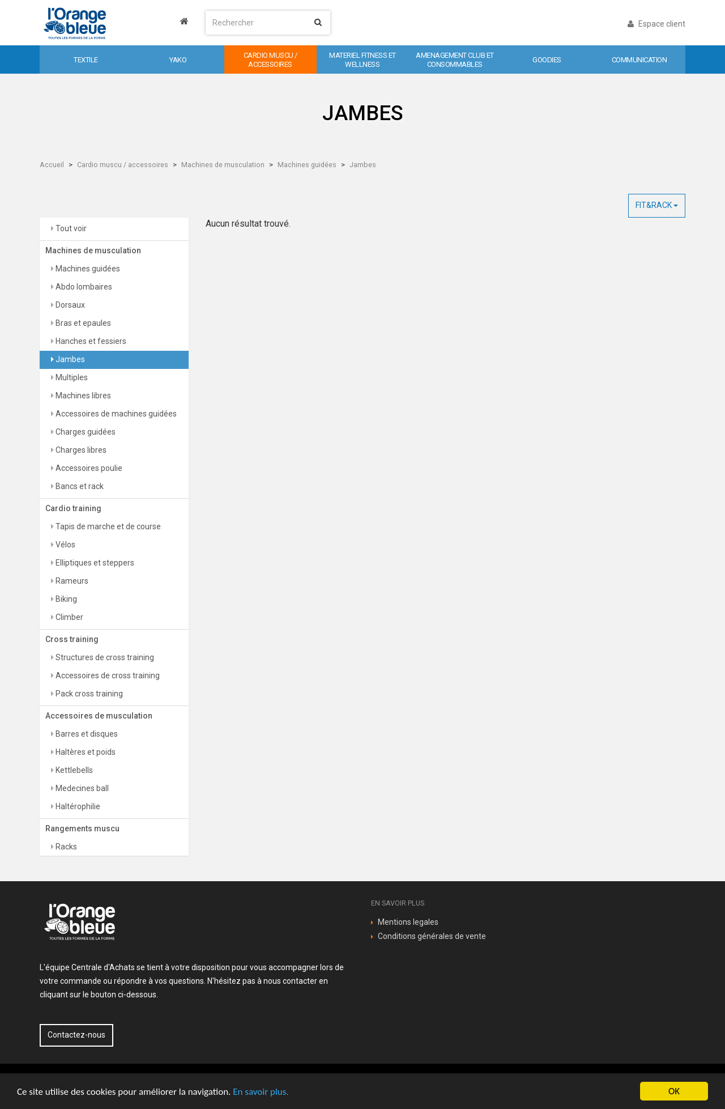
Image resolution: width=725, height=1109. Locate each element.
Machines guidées (307, 164)
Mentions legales (408, 922)
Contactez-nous (76, 1034)
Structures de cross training (104, 657)
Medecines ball (81, 788)
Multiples (71, 377)
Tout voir (70, 228)
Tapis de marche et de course (107, 526)
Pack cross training (88, 693)
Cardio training (73, 508)
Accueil (52, 164)
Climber (68, 617)
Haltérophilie (77, 806)
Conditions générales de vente (432, 936)
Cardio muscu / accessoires (122, 164)
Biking (65, 599)
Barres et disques (86, 733)
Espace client (656, 23)
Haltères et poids (85, 752)
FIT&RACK (657, 205)
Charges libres (80, 449)
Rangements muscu (82, 828)
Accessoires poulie (88, 468)
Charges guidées (85, 431)
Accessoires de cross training (107, 675)
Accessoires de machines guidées (115, 413)
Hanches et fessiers (90, 341)
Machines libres (82, 395)
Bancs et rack (79, 486)
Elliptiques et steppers (94, 562)
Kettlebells (73, 770)
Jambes (362, 164)
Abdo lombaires (83, 286)
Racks (65, 846)
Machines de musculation (223, 164)
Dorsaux (69, 304)
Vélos (64, 544)
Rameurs (71, 580)
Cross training (72, 639)
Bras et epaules (82, 323)
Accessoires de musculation (98, 715)
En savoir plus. (260, 1092)
